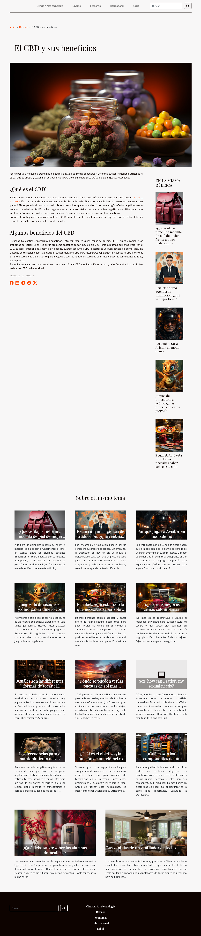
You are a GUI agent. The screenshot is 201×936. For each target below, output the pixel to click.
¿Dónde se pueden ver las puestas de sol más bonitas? (100, 685)
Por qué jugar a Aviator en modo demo (167, 347)
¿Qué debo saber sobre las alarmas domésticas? (55, 850)
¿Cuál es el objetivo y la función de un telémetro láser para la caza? (100, 758)
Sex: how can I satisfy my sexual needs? (161, 683)
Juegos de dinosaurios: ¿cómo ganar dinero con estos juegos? (168, 403)
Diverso (76, 6)
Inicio (12, 27)
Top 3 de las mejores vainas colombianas (161, 607)
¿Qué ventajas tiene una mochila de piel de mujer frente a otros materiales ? (169, 235)
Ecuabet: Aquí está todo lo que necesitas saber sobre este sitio (169, 461)
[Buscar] (166, 6)
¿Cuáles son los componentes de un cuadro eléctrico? (161, 758)
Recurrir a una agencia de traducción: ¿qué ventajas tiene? (168, 293)
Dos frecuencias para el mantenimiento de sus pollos (39, 758)
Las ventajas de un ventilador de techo (141, 847)
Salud (136, 6)
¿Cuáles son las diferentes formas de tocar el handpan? (40, 685)
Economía (95, 6)
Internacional (117, 6)
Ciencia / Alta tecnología (50, 6)
